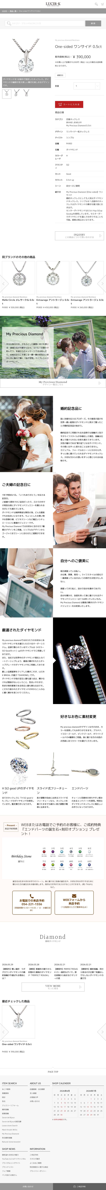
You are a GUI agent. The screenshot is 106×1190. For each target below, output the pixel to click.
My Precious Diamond (10, 1134)
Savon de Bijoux (8, 1117)
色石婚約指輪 (7, 1138)
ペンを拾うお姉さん (9, 1175)
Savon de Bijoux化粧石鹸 (11, 1121)
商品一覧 (13, 11)
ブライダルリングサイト (11, 1163)
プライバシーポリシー (38, 1171)
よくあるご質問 (35, 1163)
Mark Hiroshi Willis (9, 1130)
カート (102, 4)
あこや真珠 (6, 1089)
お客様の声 (34, 1097)
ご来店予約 (34, 1155)
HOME (4, 11)
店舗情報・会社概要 (37, 1089)
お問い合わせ (35, 1101)
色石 (3, 1101)
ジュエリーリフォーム (10, 1105)
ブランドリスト (8, 1167)
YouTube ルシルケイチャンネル (14, 1159)
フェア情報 (6, 1171)
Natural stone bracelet (11, 1142)
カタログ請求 (35, 1159)
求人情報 (33, 1093)
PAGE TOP (53, 1072)
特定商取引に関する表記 (39, 1167)
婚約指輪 (5, 1109)
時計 (3, 1097)
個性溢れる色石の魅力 (10, 1155)
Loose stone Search (10, 1125)
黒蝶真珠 (5, 1093)
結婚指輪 (5, 1113)
